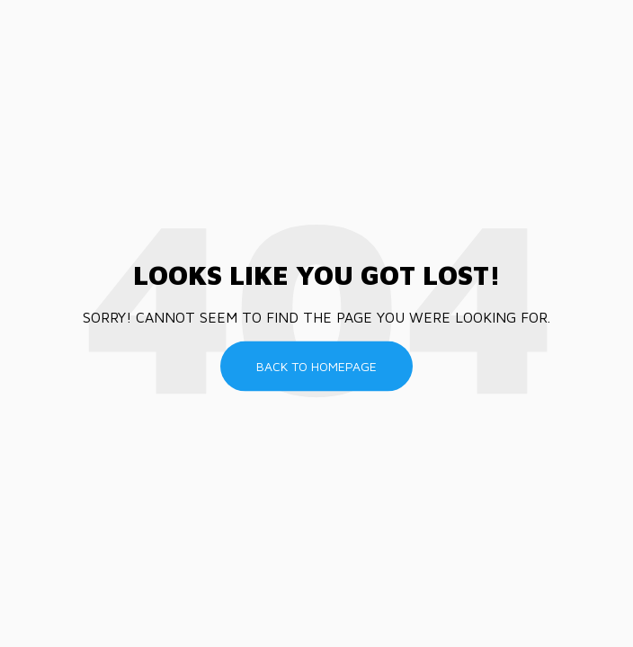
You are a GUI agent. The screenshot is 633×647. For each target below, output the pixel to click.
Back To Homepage (316, 366)
